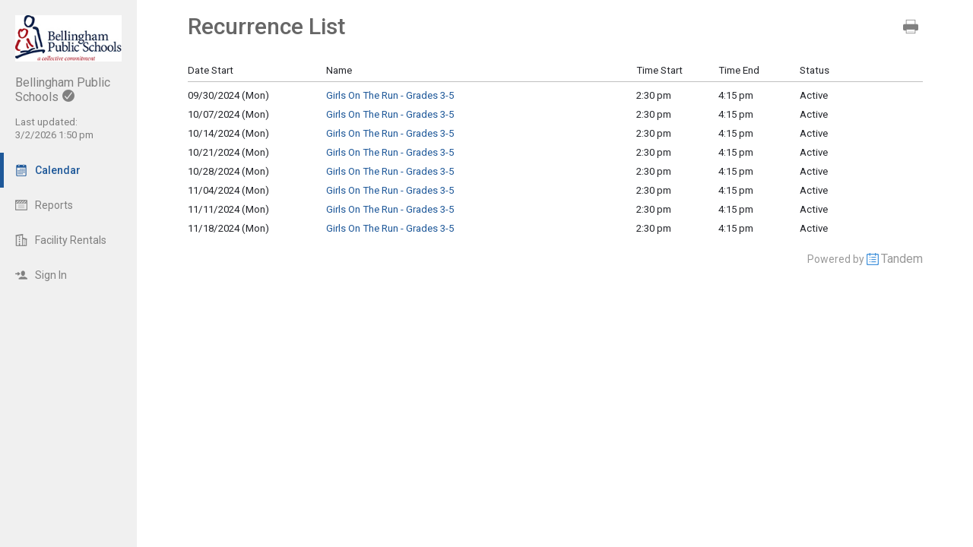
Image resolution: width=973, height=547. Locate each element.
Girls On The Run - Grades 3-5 (390, 95)
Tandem (902, 258)
